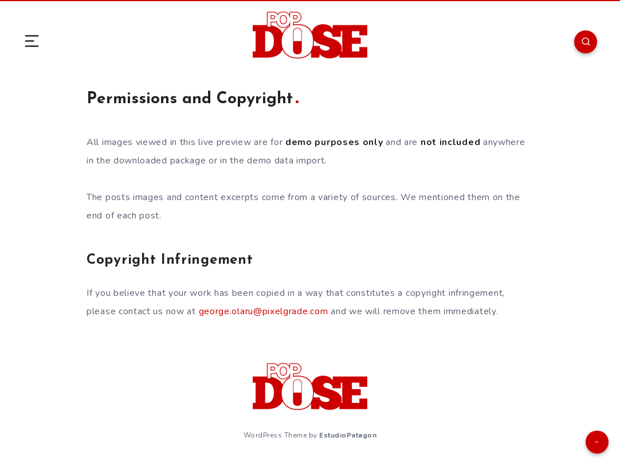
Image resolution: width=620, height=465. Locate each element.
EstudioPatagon (347, 435)
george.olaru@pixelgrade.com (263, 311)
